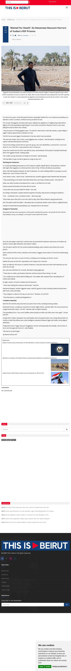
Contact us (4, 574)
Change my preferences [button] (59, 666)
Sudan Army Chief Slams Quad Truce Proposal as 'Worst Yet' (23, 373)
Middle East (10, 19)
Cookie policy (5, 586)
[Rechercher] (67, 429)
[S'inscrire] (67, 604)
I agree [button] (41, 666)
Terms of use (5, 590)
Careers (3, 582)
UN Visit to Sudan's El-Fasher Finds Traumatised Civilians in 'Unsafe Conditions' (29, 358)
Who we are (5, 578)
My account (52, 1)
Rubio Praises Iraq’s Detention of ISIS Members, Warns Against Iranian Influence (30, 342)
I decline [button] (47, 666)
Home (3, 19)
